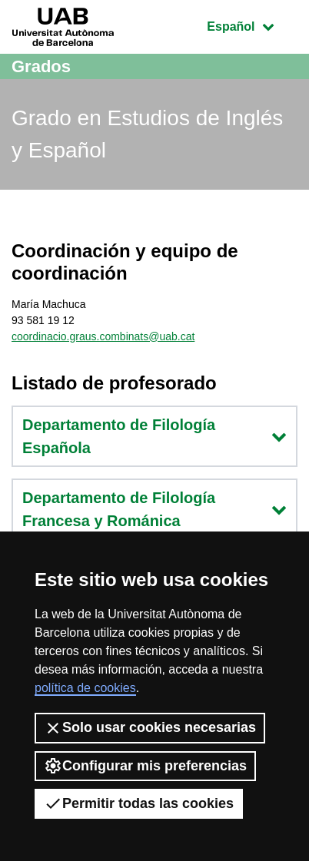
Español (251, 25)
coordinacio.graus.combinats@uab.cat (103, 336)
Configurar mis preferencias (145, 766)
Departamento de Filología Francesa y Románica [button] (154, 509)
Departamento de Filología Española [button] (154, 436)
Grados (41, 66)
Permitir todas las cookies (139, 803)
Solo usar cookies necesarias (150, 728)
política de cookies (85, 687)
